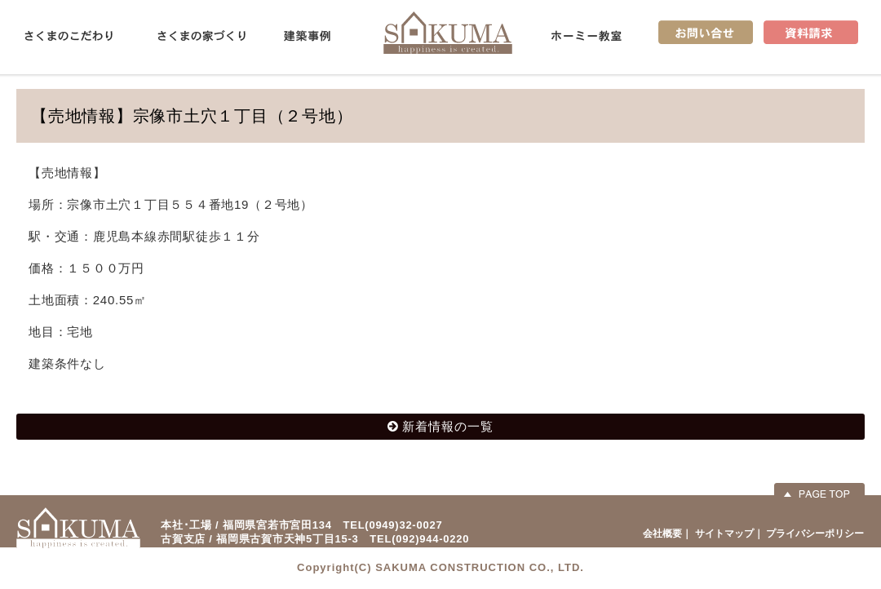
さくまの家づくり (201, 35)
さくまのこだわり (68, 35)
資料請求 (811, 32)
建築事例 (307, 35)
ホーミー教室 (586, 35)
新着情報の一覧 (448, 426)
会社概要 (662, 533)
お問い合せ (705, 32)
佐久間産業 (447, 32)
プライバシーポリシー (815, 533)
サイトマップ (724, 533)
